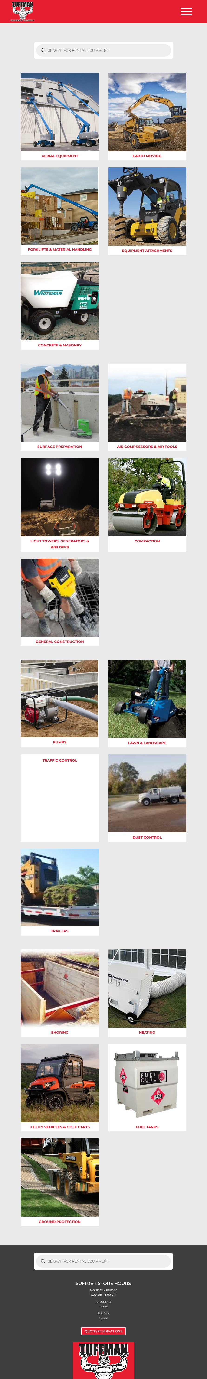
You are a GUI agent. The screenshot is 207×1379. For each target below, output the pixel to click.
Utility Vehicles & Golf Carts (60, 1127)
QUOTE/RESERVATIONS (103, 1331)
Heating (147, 1032)
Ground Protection (60, 1221)
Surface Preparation (59, 446)
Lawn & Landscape (147, 743)
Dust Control (147, 837)
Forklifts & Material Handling (60, 249)
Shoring (60, 1032)
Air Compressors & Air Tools (147, 446)
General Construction (60, 641)
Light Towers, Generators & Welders (59, 544)
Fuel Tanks (147, 1127)
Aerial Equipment (60, 156)
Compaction (147, 541)
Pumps (59, 742)
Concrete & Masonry (60, 345)
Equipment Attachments (147, 250)
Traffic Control (60, 760)
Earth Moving (147, 156)
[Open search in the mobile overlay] (103, 50)
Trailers (60, 931)
